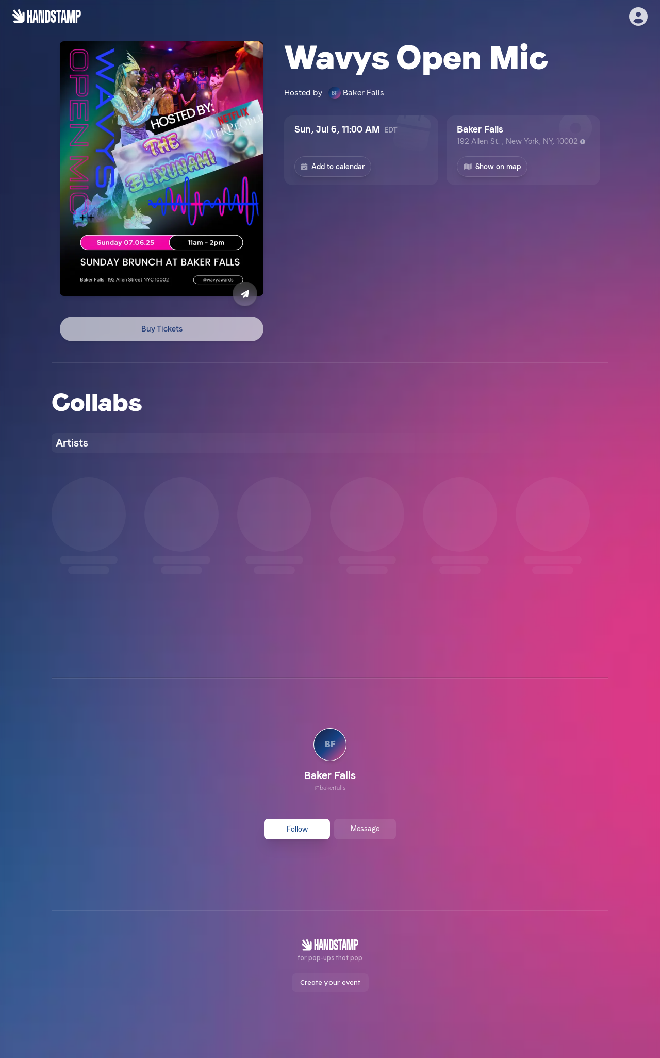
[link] (330, 761)
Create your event (330, 982)
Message (365, 828)
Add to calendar (333, 166)
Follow (297, 829)
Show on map (492, 166)
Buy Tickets (162, 329)
